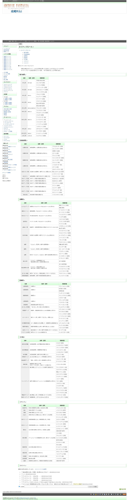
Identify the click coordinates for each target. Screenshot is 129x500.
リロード (30, 41)
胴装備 (5, 111)
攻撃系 (25, 56)
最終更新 (47, 41)
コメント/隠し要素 (8, 159)
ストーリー (6, 136)
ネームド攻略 (7, 73)
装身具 (5, 113)
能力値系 (26, 52)
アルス (5, 86)
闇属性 (10, 104)
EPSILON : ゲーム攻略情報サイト (12, 0)
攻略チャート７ (7, 65)
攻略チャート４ (7, 60)
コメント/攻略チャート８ (10, 170)
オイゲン (6, 90)
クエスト (6, 75)
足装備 (9, 111)
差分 (16, 41)
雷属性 (10, 102)
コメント (26, 63)
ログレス (6, 128)
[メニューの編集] (7, 172)
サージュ (6, 88)
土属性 (10, 99)
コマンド (26, 61)
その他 (25, 59)
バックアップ (21, 41)
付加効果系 (27, 54)
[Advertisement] (64, 26)
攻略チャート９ (7, 68)
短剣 (11, 108)
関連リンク (6, 51)
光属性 (6, 104)
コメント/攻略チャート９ (10, 167)
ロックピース (8, 122)
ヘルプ (51, 41)
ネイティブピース (9, 121)
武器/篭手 (6, 162)
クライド (6, 91)
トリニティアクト (8, 125)
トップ (5, 41)
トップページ (7, 48)
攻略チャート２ (7, 57)
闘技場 (5, 76)
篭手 (6, 110)
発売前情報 (6, 50)
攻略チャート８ (7, 66)
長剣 (8, 108)
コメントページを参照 (40, 469)
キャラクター (7, 137)
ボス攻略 (6, 72)
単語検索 (42, 41)
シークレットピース (9, 124)
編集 (10, 41)
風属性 (6, 99)
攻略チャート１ (7, 56)
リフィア (10, 84)
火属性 (6, 98)
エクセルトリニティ (8, 127)
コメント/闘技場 (7, 151)
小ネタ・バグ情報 (8, 131)
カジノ (5, 78)
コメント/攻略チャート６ (10, 146)
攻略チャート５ (7, 62)
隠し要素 (6, 79)
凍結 (13, 41)
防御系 (25, 57)
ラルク (5, 84)
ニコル (5, 87)
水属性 (10, 98)
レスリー (10, 87)
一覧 (38, 41)
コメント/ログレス (8, 154)
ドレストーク (7, 129)
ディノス (11, 90)
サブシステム (7, 140)
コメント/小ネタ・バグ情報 (10, 164)
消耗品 (5, 114)
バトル (5, 139)
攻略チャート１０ (8, 69)
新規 (35, 41)
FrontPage (6, 157)
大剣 (5, 108)
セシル (10, 88)
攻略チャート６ (7, 63)
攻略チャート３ (7, 59)
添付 (26, 41)
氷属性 (6, 102)
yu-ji (15, 498)
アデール (10, 86)
